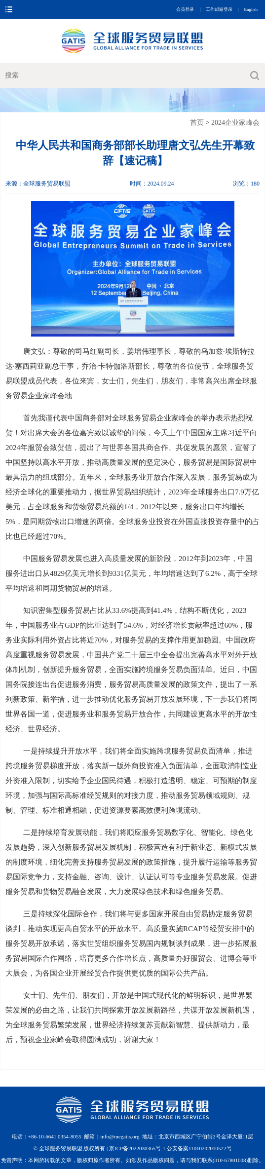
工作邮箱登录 (219, 9)
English (251, 9)
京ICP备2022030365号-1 (138, 1148)
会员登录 (185, 9)
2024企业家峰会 (235, 122)
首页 (197, 122)
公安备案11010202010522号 (199, 1148)
